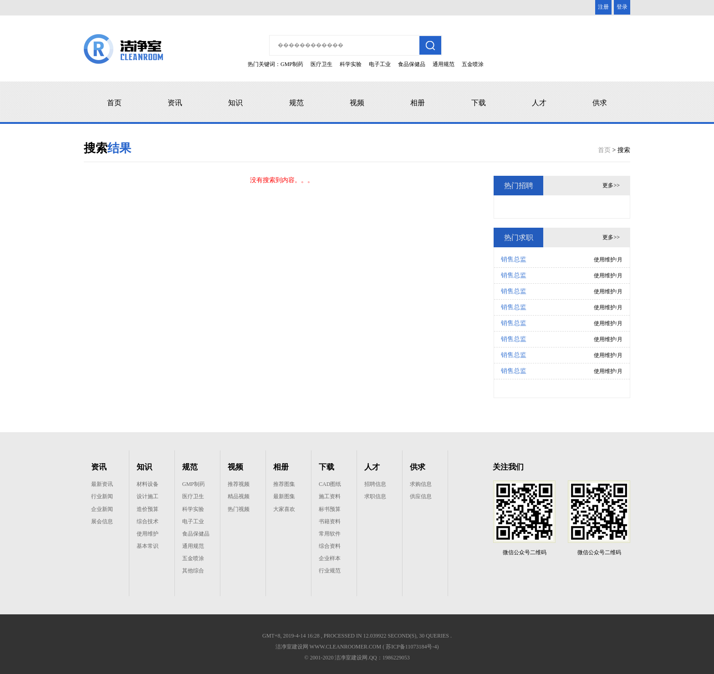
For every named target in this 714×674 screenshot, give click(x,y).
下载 (478, 103)
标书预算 (330, 509)
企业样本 (330, 558)
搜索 (623, 150)
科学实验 (351, 64)
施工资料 (330, 496)
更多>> (611, 185)
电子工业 (380, 64)
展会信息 (102, 521)
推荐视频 (239, 484)
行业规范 (330, 570)
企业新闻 (102, 509)
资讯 (175, 103)
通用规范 (443, 64)
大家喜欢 (284, 509)
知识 (235, 103)
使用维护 (147, 534)
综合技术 (147, 521)
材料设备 (147, 484)
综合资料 (330, 546)
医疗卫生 (321, 64)
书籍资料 (330, 521)
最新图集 (284, 496)
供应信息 (421, 496)
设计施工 (147, 496)
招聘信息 (375, 484)
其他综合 (193, 570)
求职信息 (375, 496)
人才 (539, 103)
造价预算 (147, 509)
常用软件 (330, 534)
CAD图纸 (330, 484)
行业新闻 (102, 496)
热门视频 (239, 509)
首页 (114, 103)
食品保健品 (411, 64)
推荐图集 (284, 484)
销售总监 (513, 259)
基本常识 (147, 546)
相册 (417, 103)
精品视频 (239, 496)
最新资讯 (102, 484)
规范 (296, 103)
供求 (599, 103)
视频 (357, 103)
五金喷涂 (473, 64)
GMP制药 (291, 64)
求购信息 (421, 484)
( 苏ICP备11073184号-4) (410, 646)
